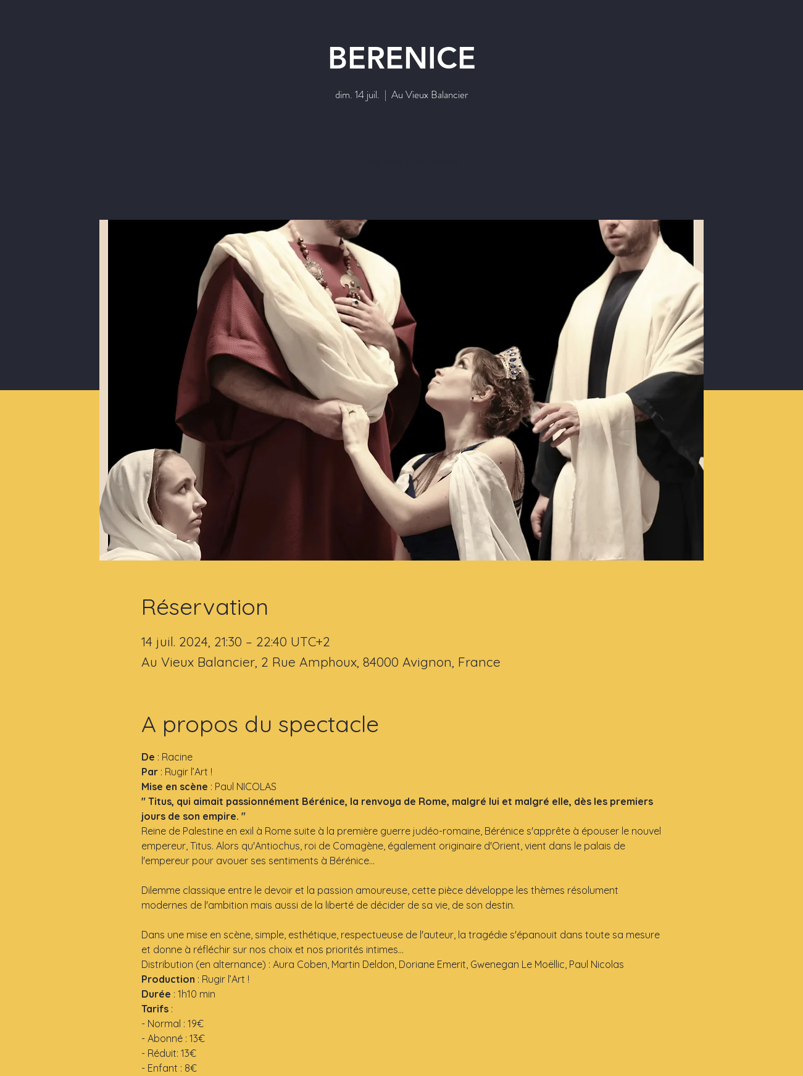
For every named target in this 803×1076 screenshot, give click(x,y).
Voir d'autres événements (401, 162)
